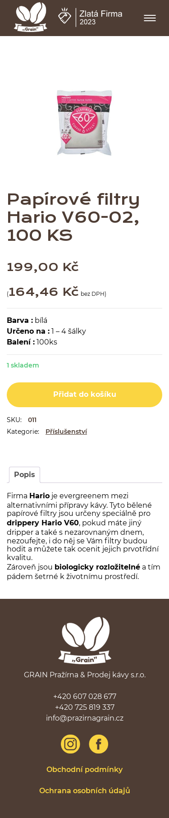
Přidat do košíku (84, 394)
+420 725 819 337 (84, 707)
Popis (24, 474)
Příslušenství (66, 431)
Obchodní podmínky (84, 769)
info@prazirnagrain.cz (84, 718)
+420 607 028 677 (84, 696)
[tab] (24, 475)
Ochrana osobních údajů (84, 790)
